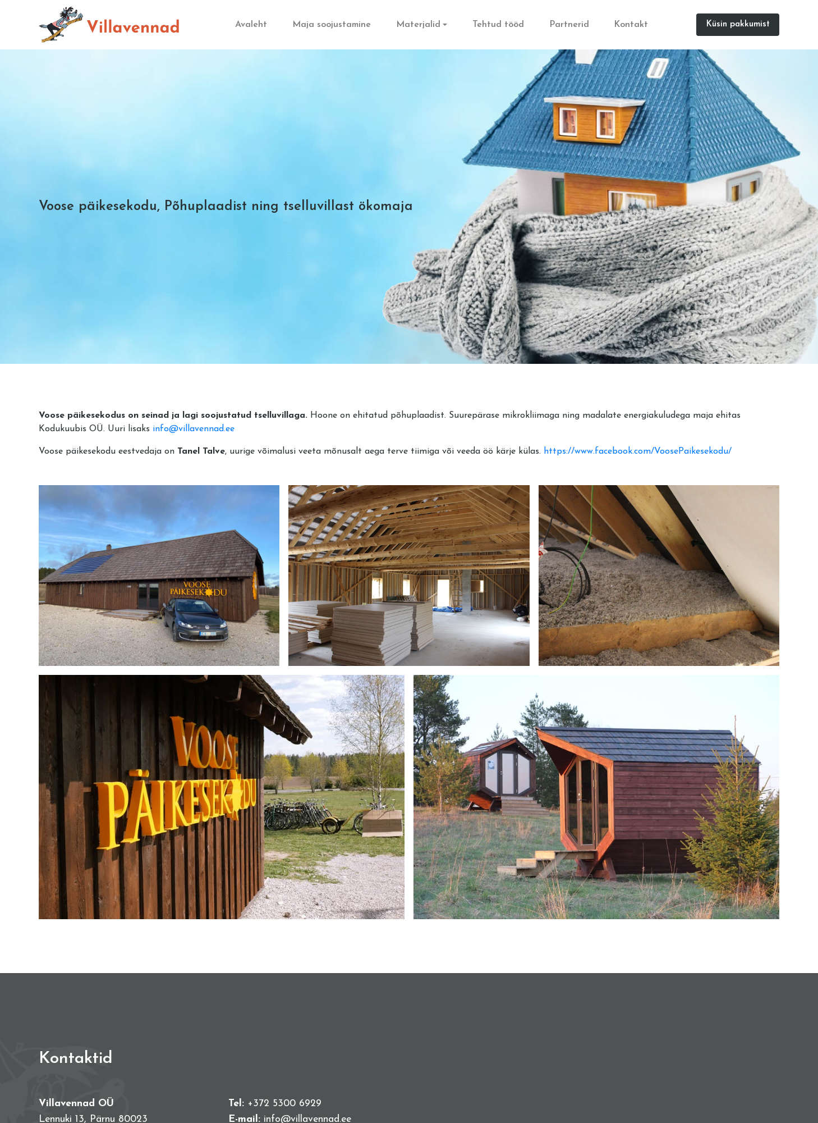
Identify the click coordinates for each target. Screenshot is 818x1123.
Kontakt (631, 24)
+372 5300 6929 (284, 1103)
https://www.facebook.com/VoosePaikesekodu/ (638, 451)
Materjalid (418, 24)
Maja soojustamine (332, 24)
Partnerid (569, 24)
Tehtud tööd (498, 24)
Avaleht (252, 24)
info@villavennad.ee (194, 428)
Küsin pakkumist (738, 24)
